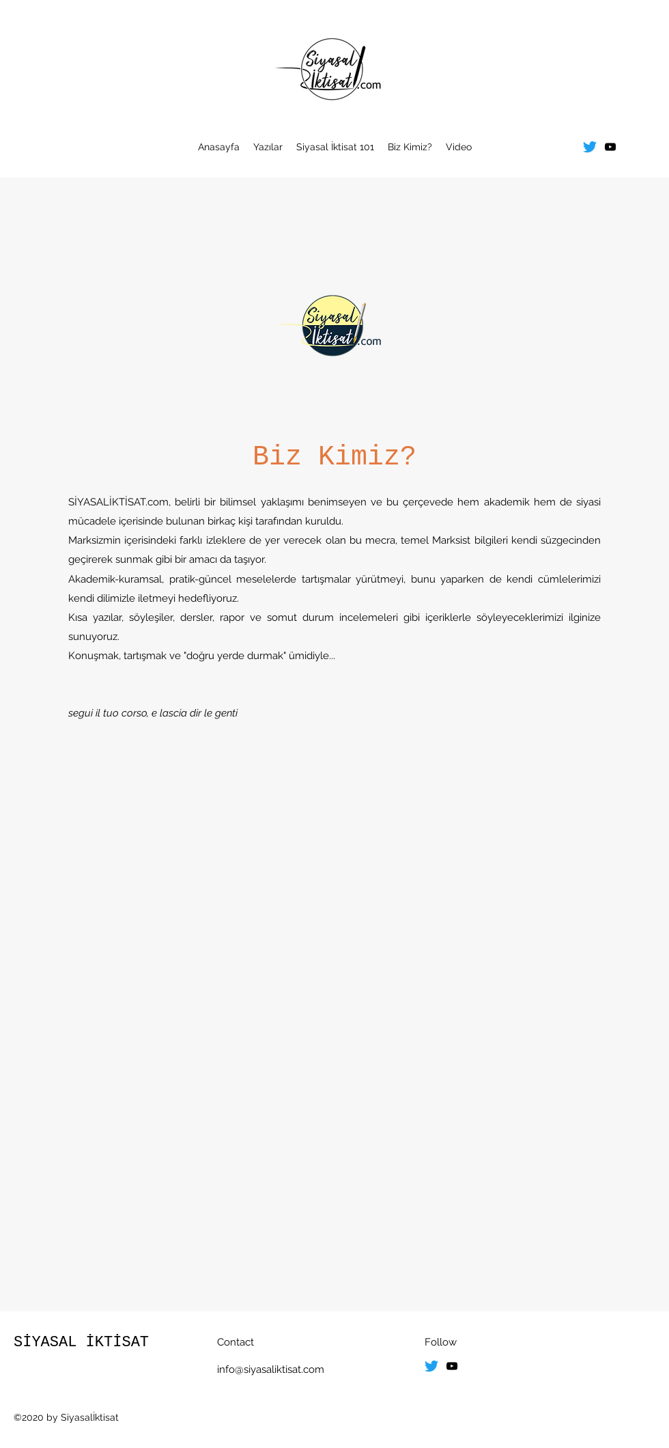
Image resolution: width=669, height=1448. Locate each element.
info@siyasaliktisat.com (270, 1369)
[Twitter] (590, 147)
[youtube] (610, 147)
